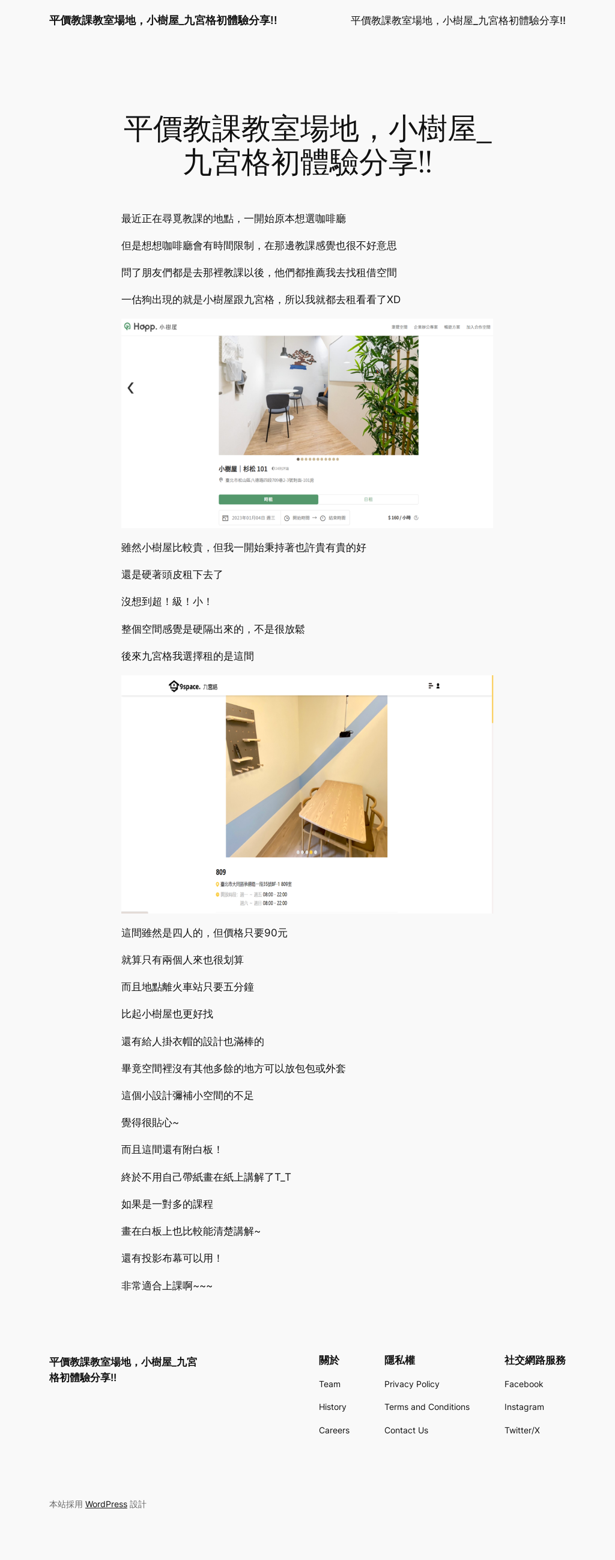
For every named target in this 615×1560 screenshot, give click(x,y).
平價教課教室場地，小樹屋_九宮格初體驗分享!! (163, 20)
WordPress (106, 1504)
